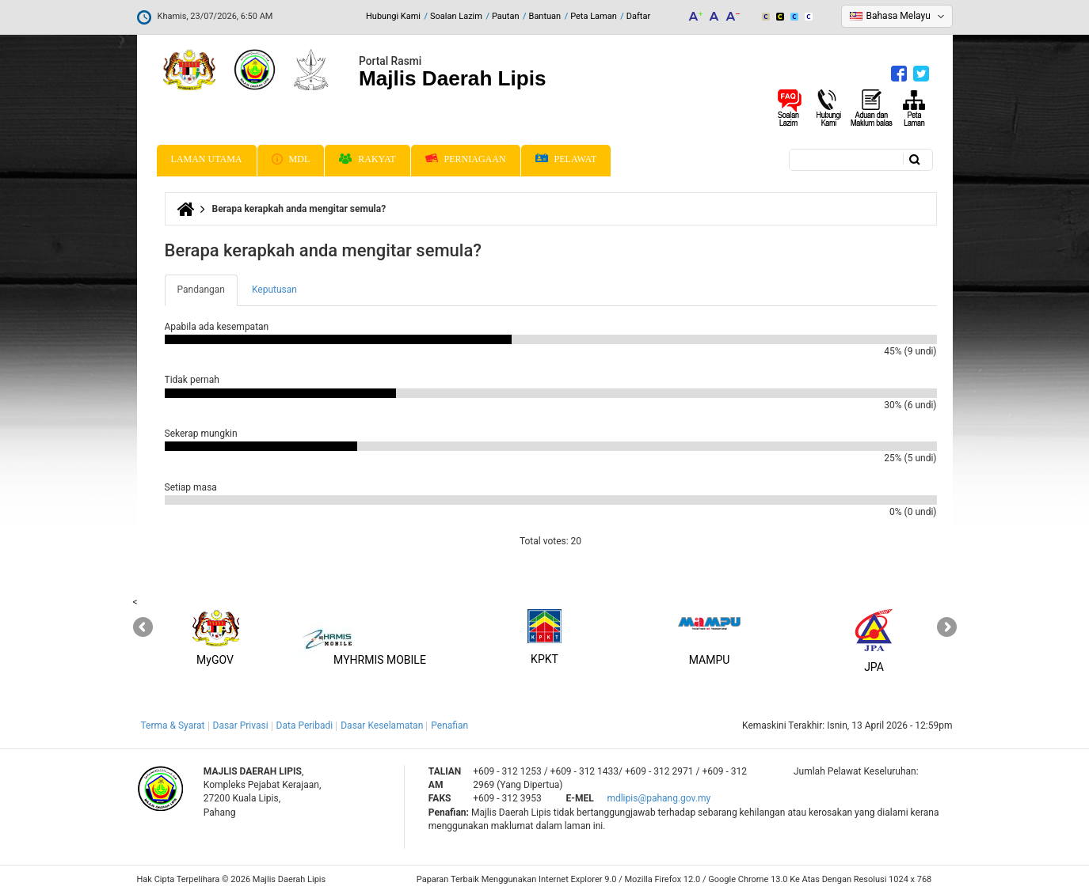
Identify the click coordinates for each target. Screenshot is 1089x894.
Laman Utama (206, 159)
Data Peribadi (304, 725)
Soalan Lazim (456, 16)
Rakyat (367, 159)
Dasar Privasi (240, 725)
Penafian (449, 725)
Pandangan (207, 294)
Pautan (506, 16)
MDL (291, 159)
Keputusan (274, 289)
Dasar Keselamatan (382, 725)
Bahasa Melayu (898, 15)
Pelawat (566, 159)
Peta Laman (593, 16)
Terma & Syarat (173, 725)
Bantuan (545, 16)
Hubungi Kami (393, 16)
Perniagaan (465, 159)
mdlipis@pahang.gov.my (658, 798)
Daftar (638, 16)
